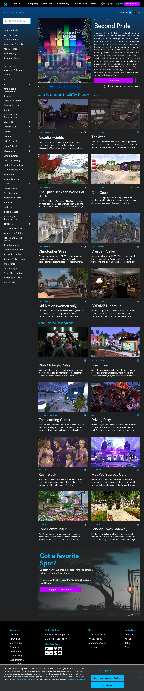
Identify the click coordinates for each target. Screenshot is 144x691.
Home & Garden (11, 146)
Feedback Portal (17, 664)
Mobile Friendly (11, 179)
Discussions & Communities (10, 115)
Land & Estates (11, 156)
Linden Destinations (13, 165)
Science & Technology (14, 228)
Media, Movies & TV (13, 169)
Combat (7, 110)
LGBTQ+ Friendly (17, 12)
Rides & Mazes (11, 212)
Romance (8, 224)
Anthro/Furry (10, 79)
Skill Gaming (10, 53)
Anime (7, 74)
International (10, 151)
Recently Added (11, 30)
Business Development (57, 634)
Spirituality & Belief (13, 249)
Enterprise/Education (56, 638)
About (128, 638)
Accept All (107, 685)
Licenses (92, 647)
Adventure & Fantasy (14, 70)
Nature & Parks (11, 188)
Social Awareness (12, 245)
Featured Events (12, 39)
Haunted (8, 136)
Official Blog (16, 655)
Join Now (114, 80)
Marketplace (15, 643)
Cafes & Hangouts (12, 100)
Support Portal (16, 659)
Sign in (119, 3)
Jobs (127, 643)
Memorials (9, 174)
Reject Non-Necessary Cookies (107, 678)
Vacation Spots (11, 268)
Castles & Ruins (11, 105)
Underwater (9, 264)
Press (127, 647)
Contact (129, 634)
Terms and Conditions (76, 679)
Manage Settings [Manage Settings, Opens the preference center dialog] (107, 671)
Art (5, 84)
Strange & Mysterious (14, 259)
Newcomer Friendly (13, 44)
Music (7, 183)
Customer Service (97, 643)
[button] (17, 4)
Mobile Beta (15, 634)
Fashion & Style (11, 127)
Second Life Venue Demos (13, 239)
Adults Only (9, 282)
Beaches (8, 96)
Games (7, 131)
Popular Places (11, 49)
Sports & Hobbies (12, 254)
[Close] (139, 677)
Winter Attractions (13, 277)
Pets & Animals (11, 193)
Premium (8, 202)
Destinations (16, 651)
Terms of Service (96, 634)
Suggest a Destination (60, 589)
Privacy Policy (95, 638)
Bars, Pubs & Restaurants (10, 90)
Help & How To (11, 141)
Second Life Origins (13, 233)
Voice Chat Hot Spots (14, 273)
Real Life (8, 207)
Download (14, 638)
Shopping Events (12, 58)
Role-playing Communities (10, 217)
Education (9, 122)
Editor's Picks (10, 35)
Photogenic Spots (12, 197)
